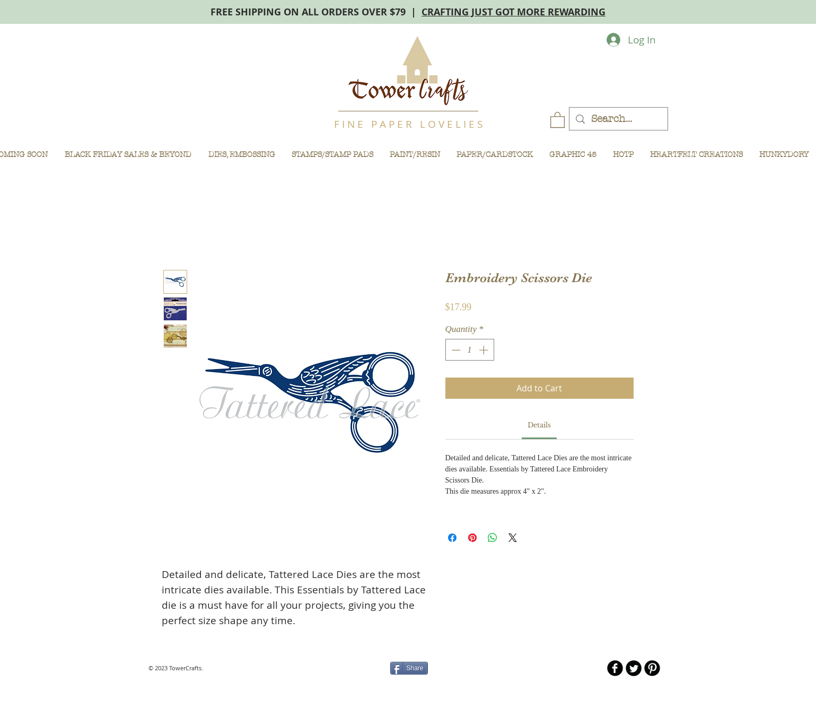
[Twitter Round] (634, 668)
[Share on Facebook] (452, 537)
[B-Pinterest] (652, 668)
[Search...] (618, 119)
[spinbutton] (469, 350)
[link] (539, 425)
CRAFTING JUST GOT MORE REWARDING (514, 12)
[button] (557, 119)
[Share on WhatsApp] (492, 537)
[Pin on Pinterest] (472, 537)
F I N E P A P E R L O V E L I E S (408, 124)
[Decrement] (455, 350)
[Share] (409, 668)
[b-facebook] (615, 668)
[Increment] (485, 350)
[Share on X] (512, 537)
